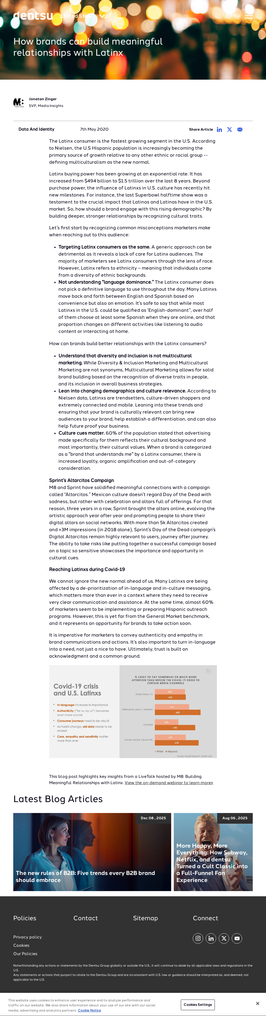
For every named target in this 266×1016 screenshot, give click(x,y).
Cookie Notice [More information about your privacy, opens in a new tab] (89, 1012)
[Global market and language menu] (83, 17)
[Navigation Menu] (239, 15)
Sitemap (145, 919)
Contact (85, 919)
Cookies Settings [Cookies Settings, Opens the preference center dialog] (198, 1006)
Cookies (21, 946)
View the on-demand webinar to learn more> (169, 783)
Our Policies (25, 954)
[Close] (257, 1005)
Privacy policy (27, 937)
